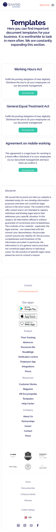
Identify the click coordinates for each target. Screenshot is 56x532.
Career (28, 426)
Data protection (28, 488)
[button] (52, 5)
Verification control (28, 357)
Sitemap (28, 500)
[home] (11, 5)
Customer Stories (28, 384)
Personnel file (28, 347)
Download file (28, 93)
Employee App (28, 361)
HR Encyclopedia (28, 394)
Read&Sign (28, 352)
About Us (28, 416)
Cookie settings (28, 510)
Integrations (28, 366)
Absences (28, 342)
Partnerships (28, 421)
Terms (28, 482)
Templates (28, 398)
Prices (28, 371)
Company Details (28, 494)
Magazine (28, 389)
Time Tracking (28, 337)
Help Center (28, 403)
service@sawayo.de (28, 291)
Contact (28, 431)
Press (28, 436)
